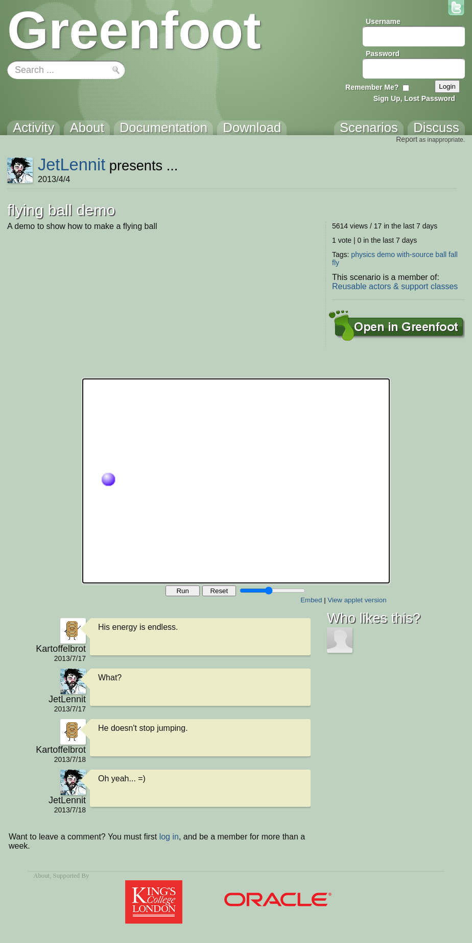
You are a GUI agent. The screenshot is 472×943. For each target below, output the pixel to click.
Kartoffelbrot (61, 649)
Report (406, 139)
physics (363, 254)
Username (383, 21)
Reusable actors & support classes (395, 286)
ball (440, 254)
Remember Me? (371, 87)
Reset (219, 591)
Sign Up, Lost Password (414, 98)
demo (386, 254)
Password (382, 53)
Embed (311, 600)
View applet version (356, 600)
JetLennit (71, 164)
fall (453, 254)
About (41, 875)
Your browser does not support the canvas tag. (236, 481)
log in (169, 836)
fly (335, 263)
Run (182, 591)
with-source (415, 254)
